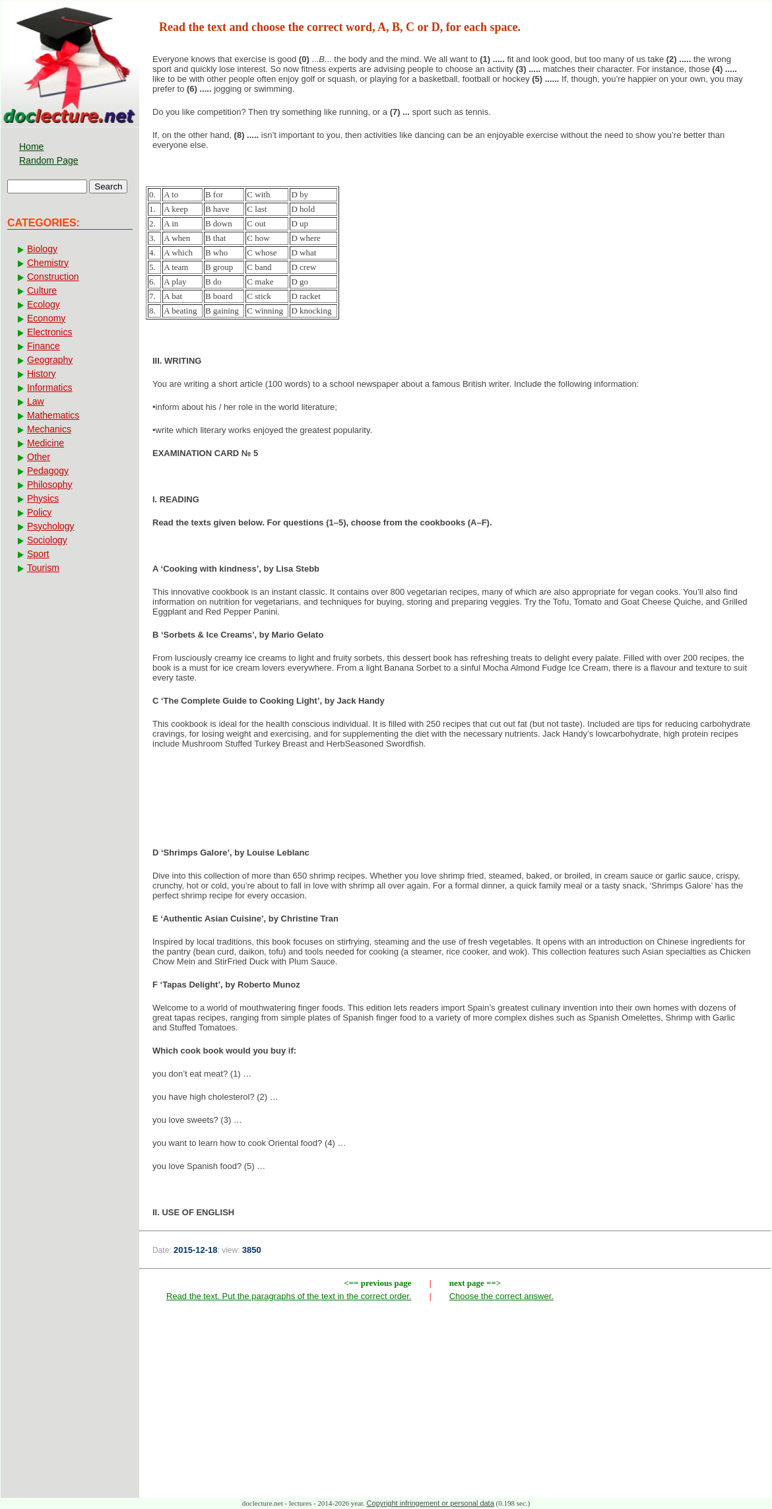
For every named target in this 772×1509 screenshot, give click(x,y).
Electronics (49, 332)
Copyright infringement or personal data (430, 1503)
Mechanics (49, 429)
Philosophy (50, 484)
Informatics (49, 387)
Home (31, 146)
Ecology (43, 304)
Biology (42, 249)
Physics (43, 498)
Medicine (45, 443)
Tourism (43, 567)
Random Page (49, 160)
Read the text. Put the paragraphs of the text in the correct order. (288, 1296)
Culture (42, 290)
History (41, 373)
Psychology (51, 526)
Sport (38, 554)
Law (35, 401)
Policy (39, 512)
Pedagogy (48, 470)
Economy (46, 318)
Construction (53, 276)
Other (38, 457)
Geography (50, 359)
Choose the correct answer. (501, 1296)
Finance (43, 346)
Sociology (47, 540)
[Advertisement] (455, 802)
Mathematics (53, 415)
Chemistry (48, 262)
